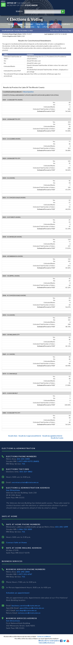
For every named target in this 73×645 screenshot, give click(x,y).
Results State (12, 436)
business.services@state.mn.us (25, 605)
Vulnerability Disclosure (47, 643)
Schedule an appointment (18, 593)
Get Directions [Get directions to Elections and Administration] (13, 490)
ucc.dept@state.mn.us (26, 610)
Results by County (57, 438)
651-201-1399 (61, 527)
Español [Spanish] (11, 24)
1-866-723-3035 (24, 529)
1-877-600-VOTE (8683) (28, 461)
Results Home (55, 30)
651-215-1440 (23, 459)
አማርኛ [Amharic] (45, 27)
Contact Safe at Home (16, 542)
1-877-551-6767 (24, 574)
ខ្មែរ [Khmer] (38, 27)
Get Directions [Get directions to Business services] (13, 621)
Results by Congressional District (30, 436)
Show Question (28, 92)
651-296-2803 (23, 572)
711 (23, 464)
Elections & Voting (24, 19)
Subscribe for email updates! (49, 641)
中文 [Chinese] (57, 24)
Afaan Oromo (29, 27)
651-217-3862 (26, 472)
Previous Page (66, 30)
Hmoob (20, 24)
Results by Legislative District (52, 436)
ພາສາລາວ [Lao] (66, 24)
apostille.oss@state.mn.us (31, 608)
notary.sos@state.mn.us (29, 613)
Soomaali (29, 24)
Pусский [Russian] (50, 24)
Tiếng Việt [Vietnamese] (39, 24)
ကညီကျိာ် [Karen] (53, 27)
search (19, 11)
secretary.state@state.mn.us (25, 482)
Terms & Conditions (44, 636)
